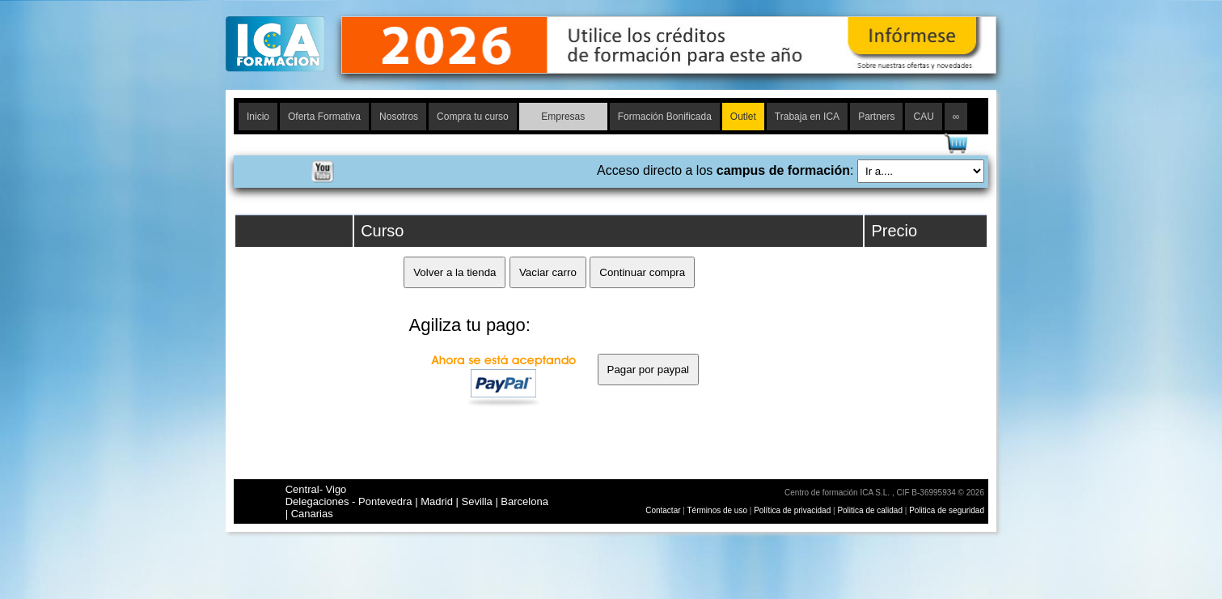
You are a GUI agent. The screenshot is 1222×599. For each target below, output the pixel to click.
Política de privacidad (793, 510)
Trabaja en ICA (807, 116)
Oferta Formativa (324, 116)
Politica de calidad (870, 510)
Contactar (662, 510)
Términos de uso (717, 510)
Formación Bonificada (665, 116)
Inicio (258, 116)
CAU (923, 116)
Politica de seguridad (946, 510)
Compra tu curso (473, 116)
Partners (876, 116)
